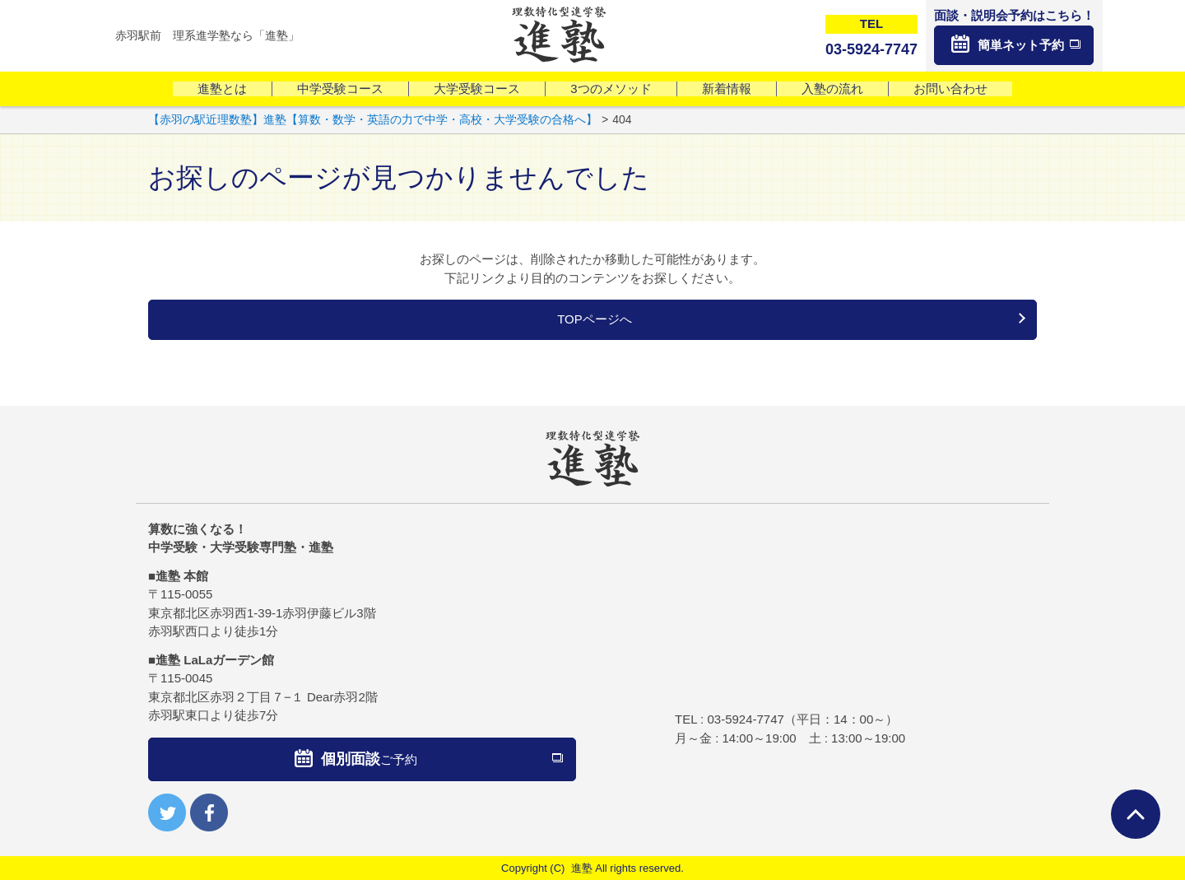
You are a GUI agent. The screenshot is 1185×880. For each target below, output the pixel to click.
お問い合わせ (950, 88)
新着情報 (726, 88)
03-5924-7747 (745, 719)
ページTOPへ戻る (1135, 814)
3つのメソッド (610, 88)
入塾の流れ (832, 88)
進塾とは (222, 88)
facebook (209, 812)
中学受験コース (340, 88)
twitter (167, 812)
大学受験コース (477, 88)
